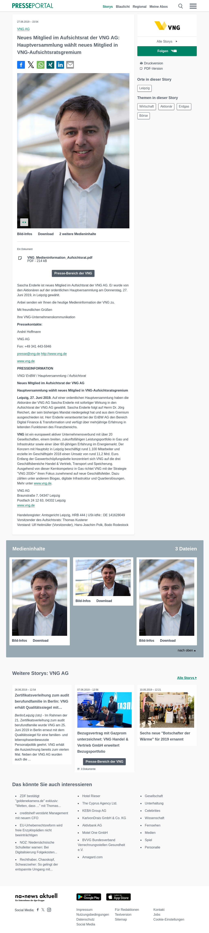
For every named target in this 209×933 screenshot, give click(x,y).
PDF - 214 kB (59, 259)
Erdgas (145, 117)
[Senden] (70, 65)
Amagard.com (92, 856)
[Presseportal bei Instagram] (48, 908)
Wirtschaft (147, 107)
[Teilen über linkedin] (60, 65)
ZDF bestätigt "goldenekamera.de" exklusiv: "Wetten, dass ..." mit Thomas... (38, 799)
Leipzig (145, 88)
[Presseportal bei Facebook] (36, 909)
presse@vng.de (28, 353)
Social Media (85, 923)
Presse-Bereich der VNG (73, 273)
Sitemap (121, 918)
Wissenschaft (154, 817)
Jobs (156, 913)
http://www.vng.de (54, 353)
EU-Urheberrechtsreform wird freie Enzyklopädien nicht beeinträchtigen (38, 829)
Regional (140, 6)
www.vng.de (26, 361)
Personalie (152, 846)
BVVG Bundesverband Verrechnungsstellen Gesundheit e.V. (101, 843)
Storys (108, 6)
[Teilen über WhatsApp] (40, 65)
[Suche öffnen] (180, 6)
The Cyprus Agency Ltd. (99, 802)
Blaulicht (123, 6)
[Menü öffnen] (193, 6)
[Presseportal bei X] (42, 909)
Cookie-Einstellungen (168, 918)
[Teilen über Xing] (50, 65)
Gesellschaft (154, 795)
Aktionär (168, 107)
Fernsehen (153, 824)
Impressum (84, 908)
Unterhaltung (154, 802)
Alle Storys (167, 41)
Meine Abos (159, 6)
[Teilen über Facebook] (21, 65)
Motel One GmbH (95, 831)
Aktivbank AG (92, 824)
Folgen (167, 51)
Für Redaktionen (127, 908)
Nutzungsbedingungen (92, 913)
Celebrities (152, 809)
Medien (150, 831)
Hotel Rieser (91, 795)
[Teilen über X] (31, 65)
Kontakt (159, 908)
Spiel (148, 839)
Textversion (123, 913)
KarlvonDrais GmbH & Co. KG (104, 817)
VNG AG (23, 29)
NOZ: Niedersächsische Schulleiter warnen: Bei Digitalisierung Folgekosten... (36, 846)
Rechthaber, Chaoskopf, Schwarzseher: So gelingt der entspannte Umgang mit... (36, 863)
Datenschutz (85, 918)
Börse (162, 117)
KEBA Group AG (94, 809)
